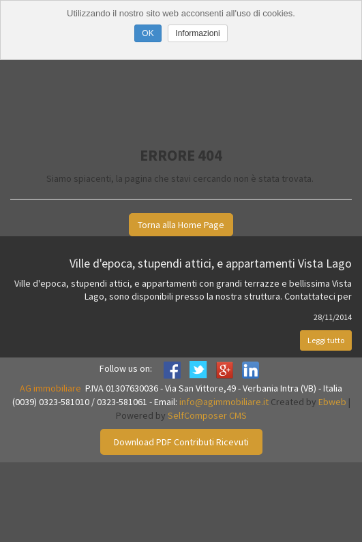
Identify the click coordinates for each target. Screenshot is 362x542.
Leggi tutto (325, 340)
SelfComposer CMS (207, 415)
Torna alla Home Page (181, 225)
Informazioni (197, 33)
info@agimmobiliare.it (224, 402)
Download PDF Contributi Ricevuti (181, 442)
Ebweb (332, 402)
